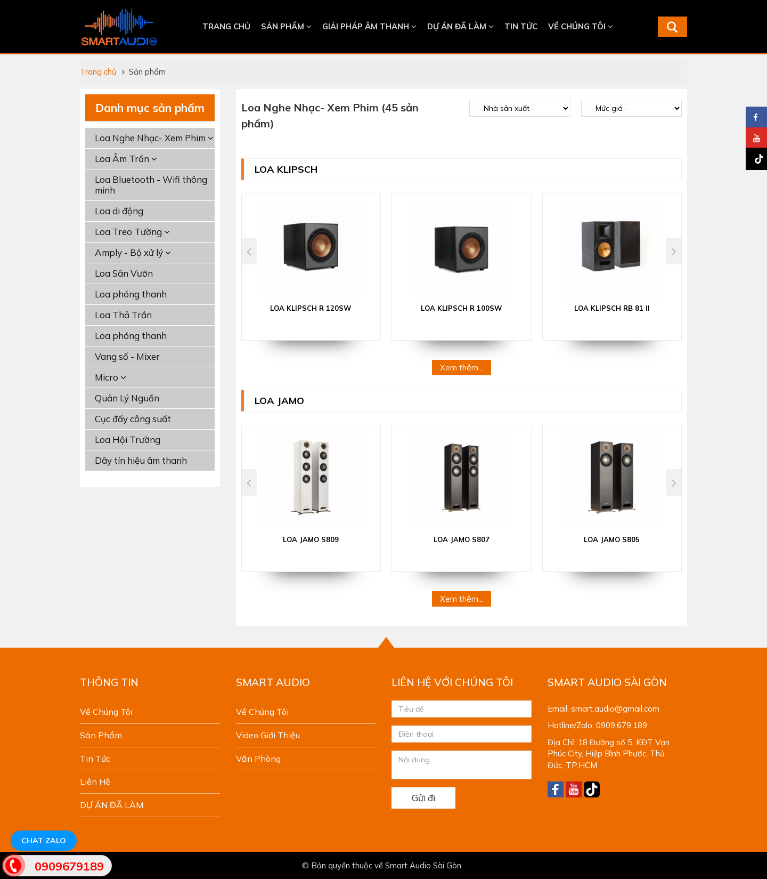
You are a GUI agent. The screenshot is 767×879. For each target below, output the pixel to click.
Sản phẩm (286, 26)
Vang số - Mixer (127, 356)
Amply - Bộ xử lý (133, 252)
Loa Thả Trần (123, 314)
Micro (110, 377)
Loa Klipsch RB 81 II (612, 308)
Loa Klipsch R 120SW (311, 308)
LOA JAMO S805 (612, 539)
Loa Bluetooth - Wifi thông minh (151, 185)
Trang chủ (226, 26)
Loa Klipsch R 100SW (461, 308)
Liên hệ (95, 781)
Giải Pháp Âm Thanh (369, 26)
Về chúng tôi (580, 26)
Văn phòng (258, 758)
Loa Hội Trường (127, 439)
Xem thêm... (461, 367)
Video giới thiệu (268, 735)
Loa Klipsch (286, 169)
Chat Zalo (43, 840)
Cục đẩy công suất (133, 418)
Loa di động (119, 210)
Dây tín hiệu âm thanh (141, 460)
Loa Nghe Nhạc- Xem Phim (154, 137)
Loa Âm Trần (126, 158)
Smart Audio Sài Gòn (423, 865)
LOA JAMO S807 (461, 539)
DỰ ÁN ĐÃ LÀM (460, 26)
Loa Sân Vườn (124, 273)
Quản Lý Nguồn (127, 398)
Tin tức (520, 26)
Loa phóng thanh (131, 294)
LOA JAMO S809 (311, 539)
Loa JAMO (279, 400)
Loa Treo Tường (132, 231)
